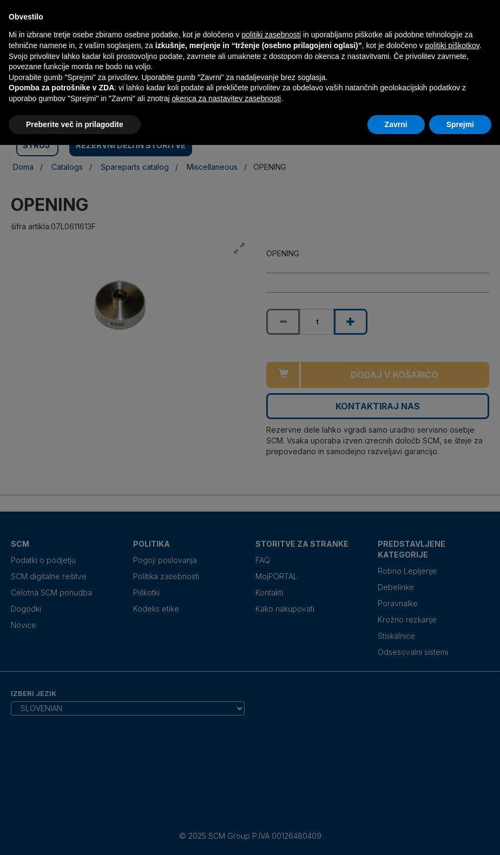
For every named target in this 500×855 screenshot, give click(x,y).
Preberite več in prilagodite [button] (74, 124)
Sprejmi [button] (460, 124)
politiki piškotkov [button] (452, 45)
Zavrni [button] (396, 124)
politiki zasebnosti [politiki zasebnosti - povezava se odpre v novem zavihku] (271, 34)
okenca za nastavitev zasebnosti (226, 98)
